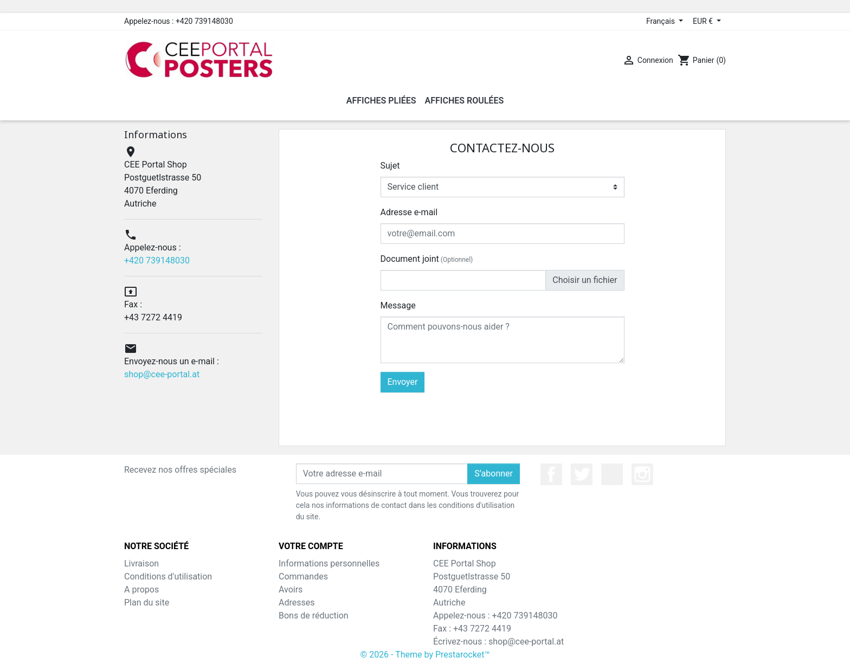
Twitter (582, 474)
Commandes (303, 576)
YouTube (612, 474)
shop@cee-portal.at (161, 374)
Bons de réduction (314, 615)
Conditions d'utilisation (168, 576)
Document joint (427, 259)
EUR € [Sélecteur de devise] (703, 21)
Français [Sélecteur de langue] (661, 21)
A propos (141, 589)
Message (398, 305)
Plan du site (146, 602)
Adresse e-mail (409, 212)
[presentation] (542, 413)
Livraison (141, 563)
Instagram (642, 474)
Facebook (551, 474)
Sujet (390, 165)
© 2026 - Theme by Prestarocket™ (425, 654)
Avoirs (290, 589)
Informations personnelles (329, 563)
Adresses (296, 602)
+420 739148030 (157, 260)
